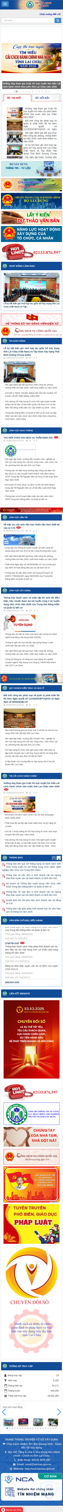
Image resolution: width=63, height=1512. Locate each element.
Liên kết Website (19, 993)
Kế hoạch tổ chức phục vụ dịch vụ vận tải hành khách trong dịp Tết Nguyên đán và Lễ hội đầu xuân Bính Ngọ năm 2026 (30, 488)
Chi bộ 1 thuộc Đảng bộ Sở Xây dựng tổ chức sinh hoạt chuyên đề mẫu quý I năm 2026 (31, 833)
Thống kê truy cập (21, 1366)
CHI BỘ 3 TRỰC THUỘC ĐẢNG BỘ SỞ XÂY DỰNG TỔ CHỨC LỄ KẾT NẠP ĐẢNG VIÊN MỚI (31, 394)
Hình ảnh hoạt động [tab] (13, 1407)
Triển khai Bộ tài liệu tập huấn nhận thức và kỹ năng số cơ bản (30, 824)
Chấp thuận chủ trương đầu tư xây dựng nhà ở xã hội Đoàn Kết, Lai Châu (30, 763)
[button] (59, 1412)
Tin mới (14, 98)
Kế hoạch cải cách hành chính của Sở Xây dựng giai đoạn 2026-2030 (29, 816)
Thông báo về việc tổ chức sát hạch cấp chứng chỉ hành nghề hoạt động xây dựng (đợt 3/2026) (31, 635)
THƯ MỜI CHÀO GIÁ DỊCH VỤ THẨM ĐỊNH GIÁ (28, 437)
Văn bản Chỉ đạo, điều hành (26, 920)
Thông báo (16, 857)
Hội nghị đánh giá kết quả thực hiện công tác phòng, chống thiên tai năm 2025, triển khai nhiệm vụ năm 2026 (31, 386)
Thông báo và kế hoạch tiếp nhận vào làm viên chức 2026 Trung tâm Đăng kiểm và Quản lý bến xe (29, 498)
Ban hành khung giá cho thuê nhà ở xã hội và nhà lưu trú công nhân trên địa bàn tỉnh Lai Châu (31, 732)
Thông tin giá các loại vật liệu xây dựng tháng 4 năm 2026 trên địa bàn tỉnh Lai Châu (29, 644)
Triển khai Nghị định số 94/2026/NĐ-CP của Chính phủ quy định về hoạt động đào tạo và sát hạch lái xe (30, 566)
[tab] (17, 97)
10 (46, 91)
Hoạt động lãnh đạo (22, 266)
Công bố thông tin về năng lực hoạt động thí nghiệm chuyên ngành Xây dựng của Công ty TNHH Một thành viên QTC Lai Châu (30, 662)
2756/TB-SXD (12, 945)
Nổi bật (42, 98)
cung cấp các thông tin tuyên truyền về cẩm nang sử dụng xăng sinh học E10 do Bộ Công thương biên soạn (30, 549)
